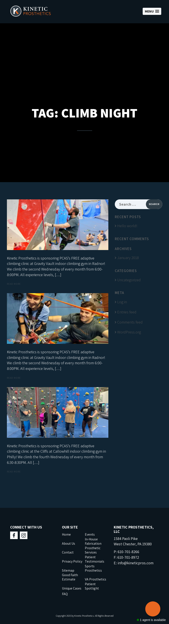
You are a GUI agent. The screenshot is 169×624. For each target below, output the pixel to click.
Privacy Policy (72, 561)
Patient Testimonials (94, 559)
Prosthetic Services (92, 550)
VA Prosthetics (95, 579)
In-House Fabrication (93, 541)
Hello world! (127, 225)
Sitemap (68, 570)
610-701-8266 (128, 551)
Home (66, 534)
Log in (122, 301)
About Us (68, 543)
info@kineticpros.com (135, 562)
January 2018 (128, 257)
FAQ (65, 594)
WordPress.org (129, 332)
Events (90, 534)
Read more (14, 283)
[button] (152, 11)
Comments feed (130, 322)
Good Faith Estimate (70, 577)
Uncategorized (129, 279)
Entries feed (126, 312)
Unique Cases (71, 588)
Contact (68, 552)
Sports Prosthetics (93, 568)
